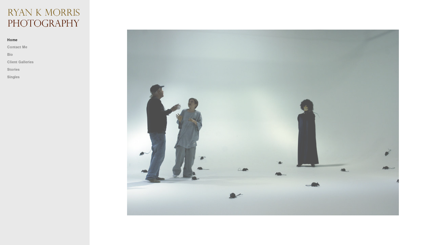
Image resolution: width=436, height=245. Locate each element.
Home (12, 40)
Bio (10, 54)
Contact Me (17, 47)
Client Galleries (20, 62)
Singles (13, 77)
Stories (16, 69)
